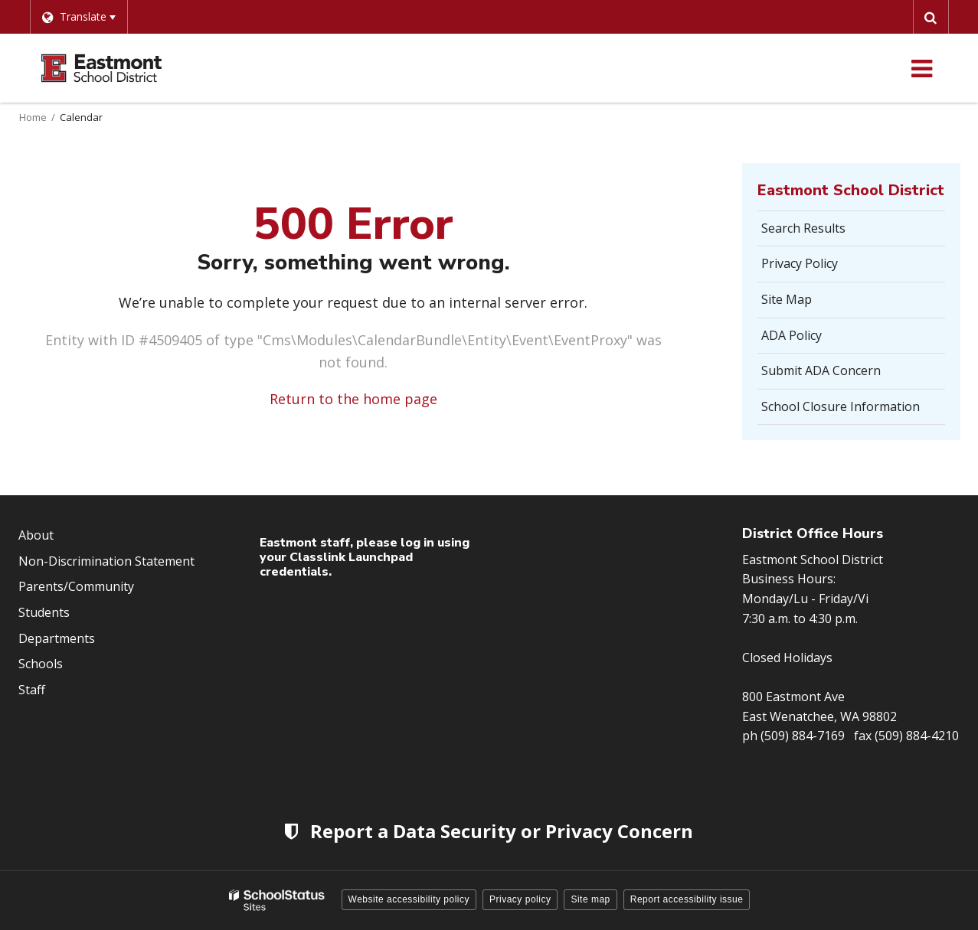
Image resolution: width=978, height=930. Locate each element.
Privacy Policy (799, 263)
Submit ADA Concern (821, 370)
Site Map (786, 299)
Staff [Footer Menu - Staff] (31, 689)
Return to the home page (353, 399)
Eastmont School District (850, 190)
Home (33, 117)
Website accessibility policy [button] (409, 899)
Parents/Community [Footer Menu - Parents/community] (76, 586)
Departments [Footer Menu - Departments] (56, 638)
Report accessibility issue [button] (687, 899)
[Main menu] (922, 68)
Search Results (803, 228)
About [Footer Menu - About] (36, 535)
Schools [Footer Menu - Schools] (40, 663)
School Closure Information (840, 406)
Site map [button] (590, 899)
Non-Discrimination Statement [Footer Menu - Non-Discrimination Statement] (106, 561)
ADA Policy (791, 335)
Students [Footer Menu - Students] (44, 612)
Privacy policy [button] (520, 899)
